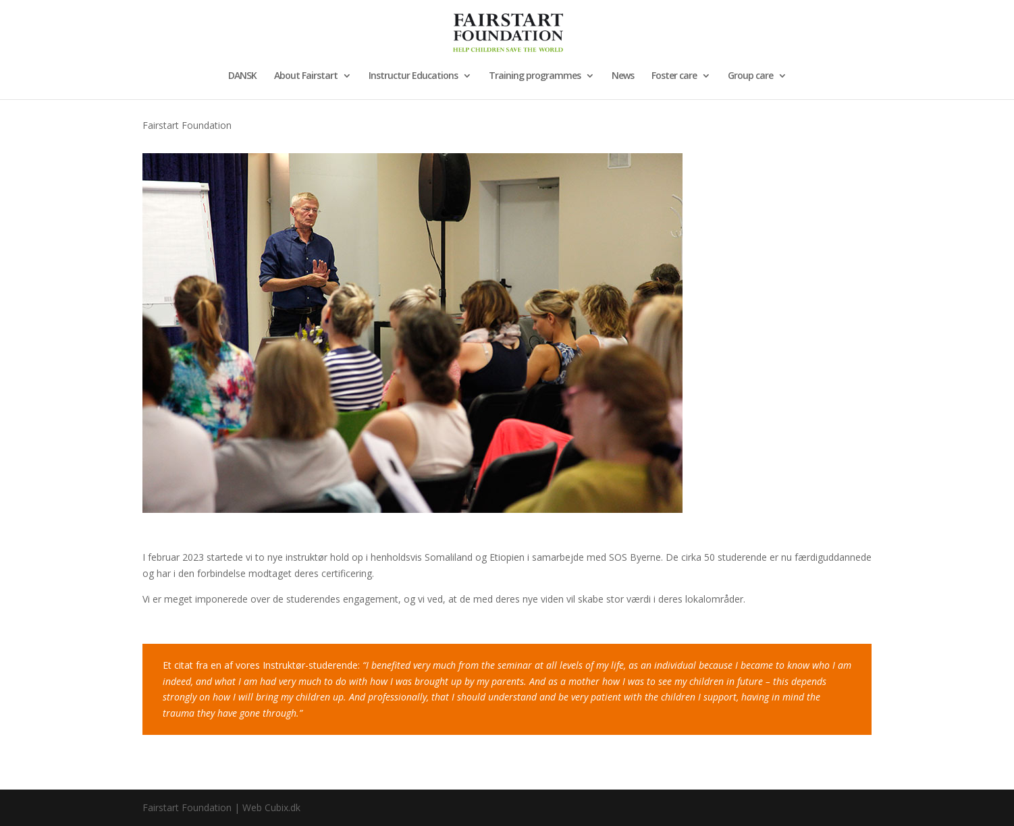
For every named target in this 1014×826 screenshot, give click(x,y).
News (623, 76)
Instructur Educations (413, 76)
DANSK (242, 76)
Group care (750, 76)
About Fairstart (306, 76)
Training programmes (535, 76)
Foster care (674, 76)
